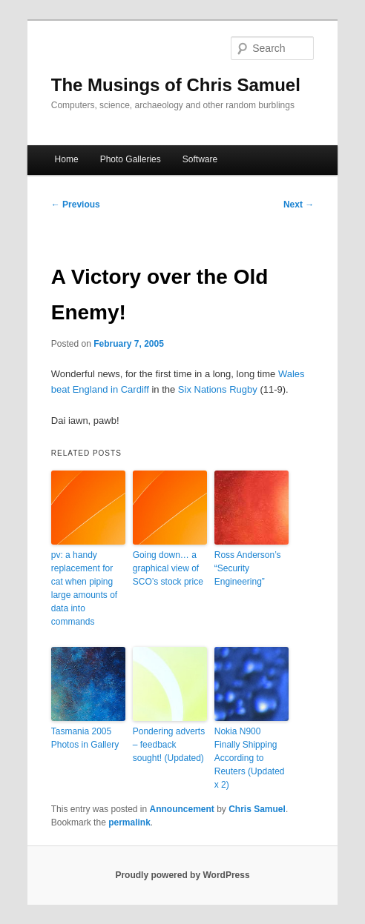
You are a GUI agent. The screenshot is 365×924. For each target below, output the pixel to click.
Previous (75, 204)
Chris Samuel (257, 809)
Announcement (182, 809)
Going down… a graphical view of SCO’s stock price (168, 568)
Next (298, 204)
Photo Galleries (130, 159)
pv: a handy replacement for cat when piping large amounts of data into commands (84, 588)
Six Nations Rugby (217, 389)
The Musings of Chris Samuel (175, 85)
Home (67, 159)
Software (199, 159)
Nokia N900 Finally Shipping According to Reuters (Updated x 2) (249, 758)
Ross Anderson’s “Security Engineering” (247, 568)
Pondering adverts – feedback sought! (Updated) (169, 744)
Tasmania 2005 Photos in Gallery (85, 738)
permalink (129, 822)
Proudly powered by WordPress (182, 875)
